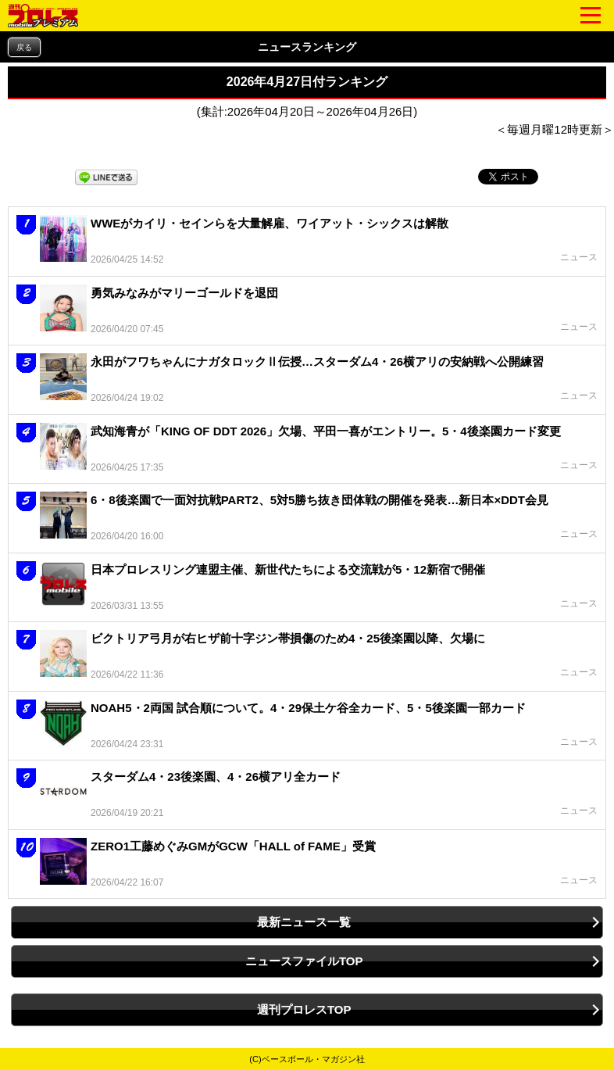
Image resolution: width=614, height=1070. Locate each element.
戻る (24, 47)
